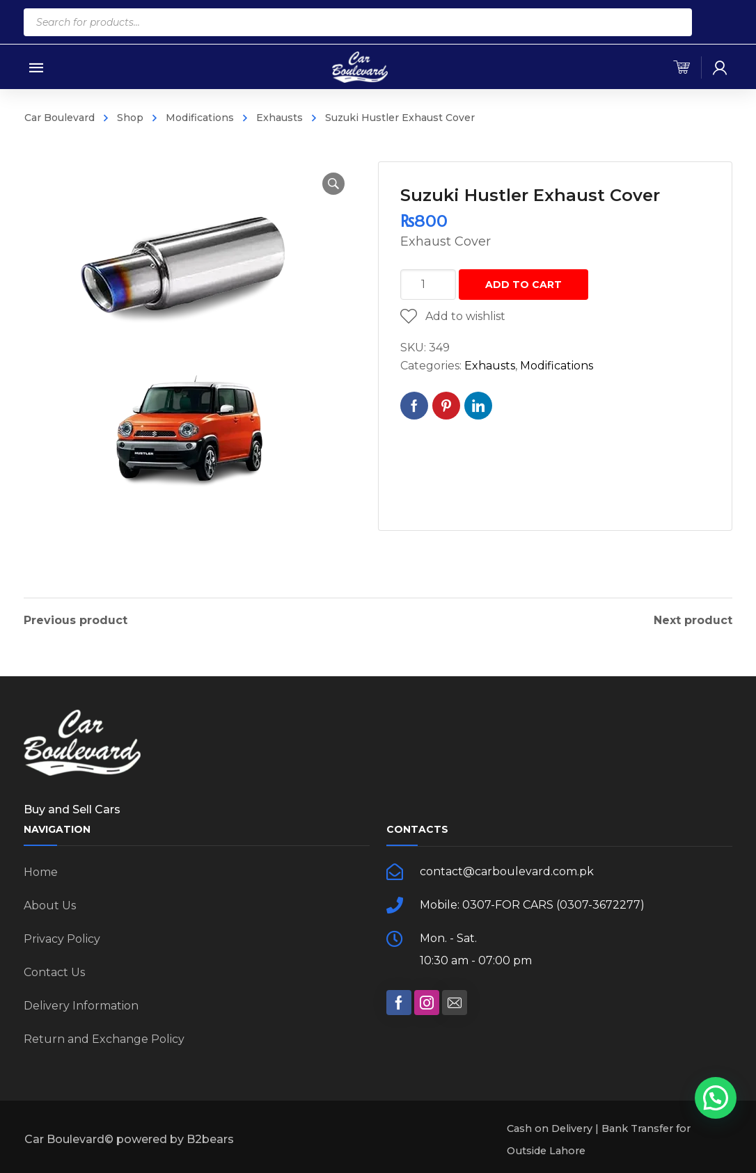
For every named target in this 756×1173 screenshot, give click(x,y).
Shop (130, 117)
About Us (50, 905)
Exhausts (279, 117)
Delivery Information (81, 1005)
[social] (398, 1002)
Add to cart (523, 284)
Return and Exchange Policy (104, 1039)
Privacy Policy (62, 938)
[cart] (681, 67)
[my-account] (719, 67)
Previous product (75, 620)
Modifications (200, 117)
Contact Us (54, 972)
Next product (693, 620)
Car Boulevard (59, 117)
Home (41, 872)
